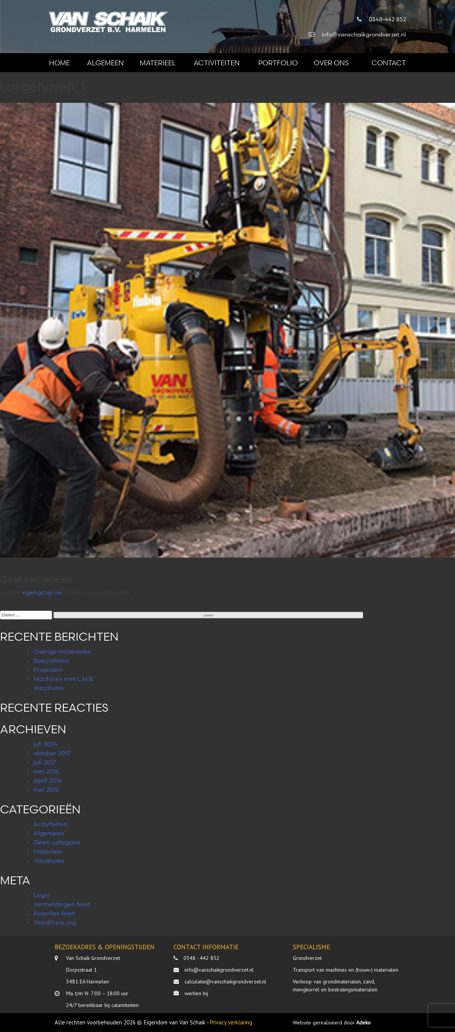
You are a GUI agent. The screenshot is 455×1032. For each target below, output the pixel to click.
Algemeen (105, 62)
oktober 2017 (52, 753)
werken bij (196, 993)
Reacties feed (54, 913)
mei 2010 (46, 789)
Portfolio (278, 62)
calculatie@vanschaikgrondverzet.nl (225, 981)
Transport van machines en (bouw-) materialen (345, 969)
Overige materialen (62, 651)
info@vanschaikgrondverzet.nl (219, 969)
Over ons (331, 62)
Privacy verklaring (231, 1022)
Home (59, 62)
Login (41, 895)
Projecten (47, 669)
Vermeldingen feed (61, 904)
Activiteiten (217, 62)
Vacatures (48, 688)
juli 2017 (44, 762)
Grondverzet (307, 958)
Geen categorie (57, 842)
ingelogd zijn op (42, 592)
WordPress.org (54, 922)
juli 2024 (45, 744)
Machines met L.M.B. (63, 678)
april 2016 (47, 780)
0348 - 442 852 (201, 958)
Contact (388, 62)
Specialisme (51, 660)
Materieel (158, 62)
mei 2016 (46, 771)
